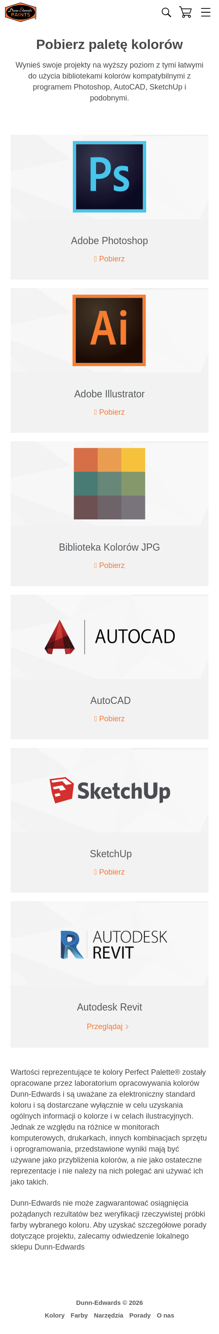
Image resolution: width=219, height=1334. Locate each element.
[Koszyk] (185, 12)
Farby (79, 1315)
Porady (140, 1315)
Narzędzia (108, 1315)
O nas (165, 1315)
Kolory (55, 1315)
